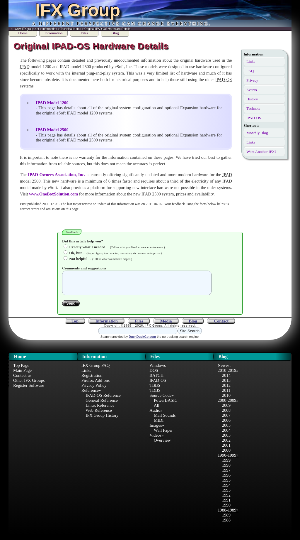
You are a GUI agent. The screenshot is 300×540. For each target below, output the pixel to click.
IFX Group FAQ (95, 369)
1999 (226, 464)
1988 (226, 524)
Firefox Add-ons (95, 384)
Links (250, 61)
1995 (226, 484)
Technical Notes (70, 29)
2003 (226, 439)
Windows (157, 369)
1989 (226, 519)
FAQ (250, 71)
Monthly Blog (257, 133)
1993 (226, 494)
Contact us (22, 379)
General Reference (101, 404)
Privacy (252, 80)
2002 (226, 444)
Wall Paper (163, 434)
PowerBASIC (166, 404)
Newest (224, 369)
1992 (226, 499)
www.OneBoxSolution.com (53, 194)
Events (251, 89)
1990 (226, 509)
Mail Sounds (165, 419)
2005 (226, 429)
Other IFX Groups (29, 384)
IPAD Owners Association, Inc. (56, 174)
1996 (226, 479)
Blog (115, 33)
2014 (226, 379)
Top (75, 325)
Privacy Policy (94, 389)
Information (49, 29)
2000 (226, 454)
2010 (226, 399)
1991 (226, 504)
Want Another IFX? (261, 151)
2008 (226, 414)
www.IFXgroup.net (27, 29)
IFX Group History (102, 419)
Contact (221, 325)
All (156, 409)
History (252, 99)
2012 (226, 389)
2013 (226, 384)
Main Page (22, 374)
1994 (226, 489)
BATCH (156, 379)
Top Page (21, 369)
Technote (253, 108)
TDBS (154, 394)
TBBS (154, 389)
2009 (226, 409)
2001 (226, 449)
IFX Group (77, 10)
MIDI (158, 424)
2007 (226, 419)
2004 (226, 434)
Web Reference (99, 414)
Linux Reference (100, 409)
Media (166, 325)
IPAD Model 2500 (52, 129)
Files (84, 33)
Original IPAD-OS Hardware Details (107, 29)
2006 (226, 424)
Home (23, 33)
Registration (92, 379)
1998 (226, 469)
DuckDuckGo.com (142, 341)
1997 (226, 474)
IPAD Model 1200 (52, 102)
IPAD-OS (253, 118)
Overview (162, 444)
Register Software (28, 389)
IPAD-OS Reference (103, 399)
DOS (153, 374)
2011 (226, 394)
